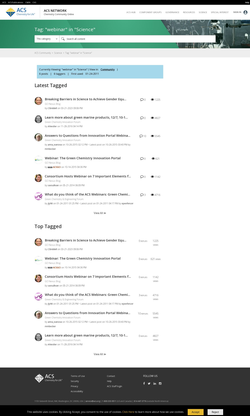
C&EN (27, 2)
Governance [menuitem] (172, 12)
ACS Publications (15, 2)
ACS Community (42, 52)
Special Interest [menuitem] (220, 12)
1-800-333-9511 (109, 401)
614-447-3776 (140, 401)
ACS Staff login (114, 386)
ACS (4, 2)
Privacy (74, 386)
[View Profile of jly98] (50, 203)
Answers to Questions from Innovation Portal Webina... (87, 135)
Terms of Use (78, 376)
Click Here (128, 412)
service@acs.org (92, 401)
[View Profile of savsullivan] (53, 185)
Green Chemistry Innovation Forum (62, 122)
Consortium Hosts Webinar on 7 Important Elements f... (88, 176)
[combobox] (137, 39)
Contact (111, 376)
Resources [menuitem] (189, 12)
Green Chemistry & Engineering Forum (64, 199)
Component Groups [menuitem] (150, 12)
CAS (34, 2)
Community (108, 69)
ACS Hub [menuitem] (131, 12)
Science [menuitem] (203, 12)
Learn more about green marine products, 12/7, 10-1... (86, 117)
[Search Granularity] (47, 38)
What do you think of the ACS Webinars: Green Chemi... (87, 194)
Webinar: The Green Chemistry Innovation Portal (83, 158)
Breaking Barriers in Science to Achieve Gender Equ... (85, 99)
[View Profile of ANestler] (52, 126)
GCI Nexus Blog (52, 103)
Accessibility (77, 391)
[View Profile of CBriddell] (52, 108)
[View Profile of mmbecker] (50, 148)
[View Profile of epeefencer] (127, 203)
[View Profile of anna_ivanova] (55, 144)
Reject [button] (215, 412)
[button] (196, 412)
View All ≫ (100, 213)
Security (75, 381)
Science (58, 52)
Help (109, 381)
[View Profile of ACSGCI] (57, 166)
